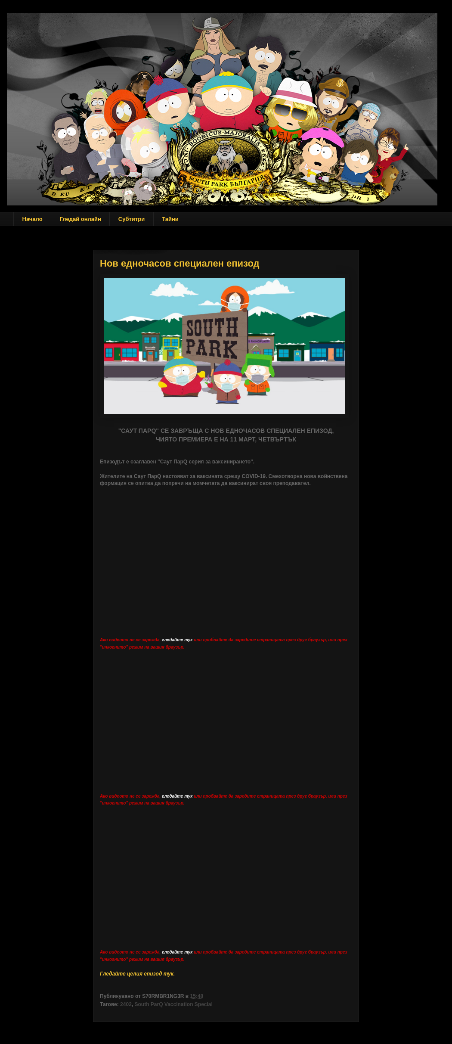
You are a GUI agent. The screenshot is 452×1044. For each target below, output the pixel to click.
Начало (32, 219)
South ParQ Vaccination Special (173, 1004)
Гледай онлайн (80, 219)
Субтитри (131, 219)
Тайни (170, 219)
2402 (126, 1004)
